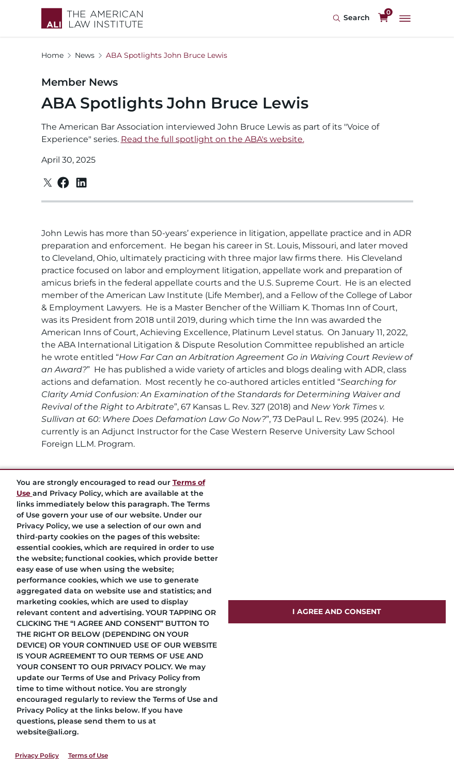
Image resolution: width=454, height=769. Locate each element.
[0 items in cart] (383, 18)
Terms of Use (88, 755)
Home (52, 55)
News (85, 55)
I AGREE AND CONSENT (336, 611)
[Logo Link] (92, 18)
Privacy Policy (37, 755)
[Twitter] (47, 182)
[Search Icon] (351, 18)
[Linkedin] (81, 183)
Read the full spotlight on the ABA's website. (212, 139)
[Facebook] (63, 183)
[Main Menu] (405, 18)
